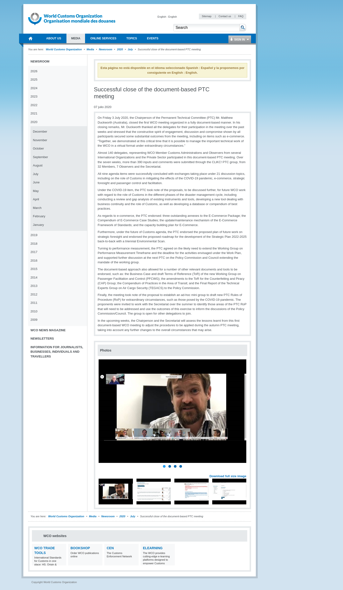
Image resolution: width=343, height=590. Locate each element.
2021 (33, 113)
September (40, 157)
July (130, 49)
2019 (33, 235)
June (36, 182)
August (37, 165)
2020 (120, 49)
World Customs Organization (64, 49)
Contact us (225, 16)
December (40, 131)
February (39, 216)
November (40, 140)
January (38, 225)
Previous (102, 470)
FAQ (240, 16)
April (36, 199)
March (37, 208)
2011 (33, 303)
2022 (33, 105)
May (36, 191)
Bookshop (80, 548)
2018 (33, 243)
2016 (33, 260)
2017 (33, 252)
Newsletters (42, 338)
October (38, 148)
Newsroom (105, 49)
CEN (110, 548)
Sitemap (207, 16)
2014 (33, 277)
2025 (33, 79)
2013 (33, 286)
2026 (33, 71)
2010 (33, 311)
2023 (33, 96)
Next (245, 470)
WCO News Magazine (48, 330)
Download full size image (227, 476)
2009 (33, 319)
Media (90, 49)
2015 (33, 269)
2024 (33, 88)
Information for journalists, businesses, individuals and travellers (56, 351)
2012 (33, 294)
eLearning (152, 548)
